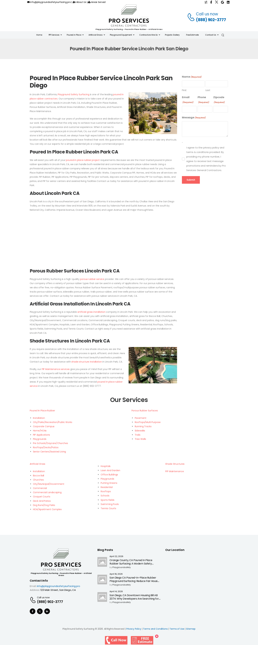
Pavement (140, 418)
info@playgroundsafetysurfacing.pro (49, 2)
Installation (39, 418)
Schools (105, 495)
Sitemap (190, 628)
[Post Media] (102, 562)
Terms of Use (176, 628)
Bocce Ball (38, 475)
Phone (203, 99)
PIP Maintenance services (56, 369)
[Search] (223, 35)
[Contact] (191, 17)
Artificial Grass (37, 464)
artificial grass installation (91, 312)
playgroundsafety (121, 567)
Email (188, 99)
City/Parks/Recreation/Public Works (52, 422)
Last (207, 90)
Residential (106, 487)
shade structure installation (86, 361)
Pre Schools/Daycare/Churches (50, 443)
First (184, 90)
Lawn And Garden (110, 470)
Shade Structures (174, 464)
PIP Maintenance (174, 471)
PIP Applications (41, 434)
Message (194, 118)
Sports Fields (107, 500)
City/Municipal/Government (48, 484)
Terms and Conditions (155, 628)
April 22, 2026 (116, 556)
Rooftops (106, 491)
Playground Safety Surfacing (73, 94)
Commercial (40, 488)
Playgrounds (39, 439)
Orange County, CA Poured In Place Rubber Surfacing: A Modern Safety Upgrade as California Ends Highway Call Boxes (134, 565)
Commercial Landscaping (47, 492)
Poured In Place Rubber (42, 410)
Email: (33, 586)
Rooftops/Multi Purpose (148, 422)
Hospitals (106, 466)
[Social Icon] (32, 611)
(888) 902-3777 (211, 19)
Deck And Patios (42, 501)
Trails (137, 434)
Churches (38, 479)
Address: (35, 590)
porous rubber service (92, 279)
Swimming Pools (110, 504)
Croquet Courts (41, 496)
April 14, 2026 (116, 591)
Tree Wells (140, 439)
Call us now (207, 14)
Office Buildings (109, 474)
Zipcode (219, 99)
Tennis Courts (108, 508)
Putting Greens (109, 483)
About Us (79, 2)
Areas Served (96, 2)
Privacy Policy (133, 628)
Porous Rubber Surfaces (145, 410)
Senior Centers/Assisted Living (49, 451)
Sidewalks (140, 430)
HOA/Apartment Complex (47, 509)
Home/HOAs (40, 430)
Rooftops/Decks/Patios (45, 447)
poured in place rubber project (83, 160)
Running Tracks (143, 426)
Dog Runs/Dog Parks (44, 505)
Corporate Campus (44, 426)
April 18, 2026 (116, 574)
